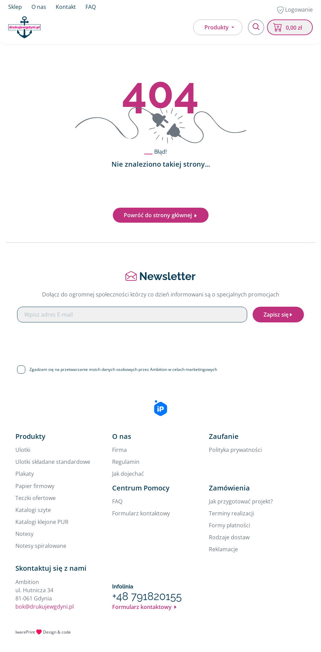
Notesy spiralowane (40, 546)
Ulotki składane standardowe (52, 462)
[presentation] (161, 341)
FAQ (90, 7)
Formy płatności (229, 525)
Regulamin (125, 462)
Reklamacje (223, 549)
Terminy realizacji (231, 513)
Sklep (15, 7)
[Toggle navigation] (256, 27)
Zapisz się (278, 314)
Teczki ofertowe (35, 498)
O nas (38, 7)
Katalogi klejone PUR (41, 522)
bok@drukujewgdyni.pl (44, 606)
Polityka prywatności (235, 450)
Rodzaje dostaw (229, 537)
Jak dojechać (128, 473)
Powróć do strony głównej (161, 215)
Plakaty (24, 473)
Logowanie (295, 10)
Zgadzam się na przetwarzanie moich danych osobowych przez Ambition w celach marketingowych (123, 369)
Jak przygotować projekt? (241, 501)
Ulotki (22, 450)
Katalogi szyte (33, 510)
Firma (119, 450)
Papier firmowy (34, 486)
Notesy (24, 534)
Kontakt (66, 7)
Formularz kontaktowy (141, 513)
